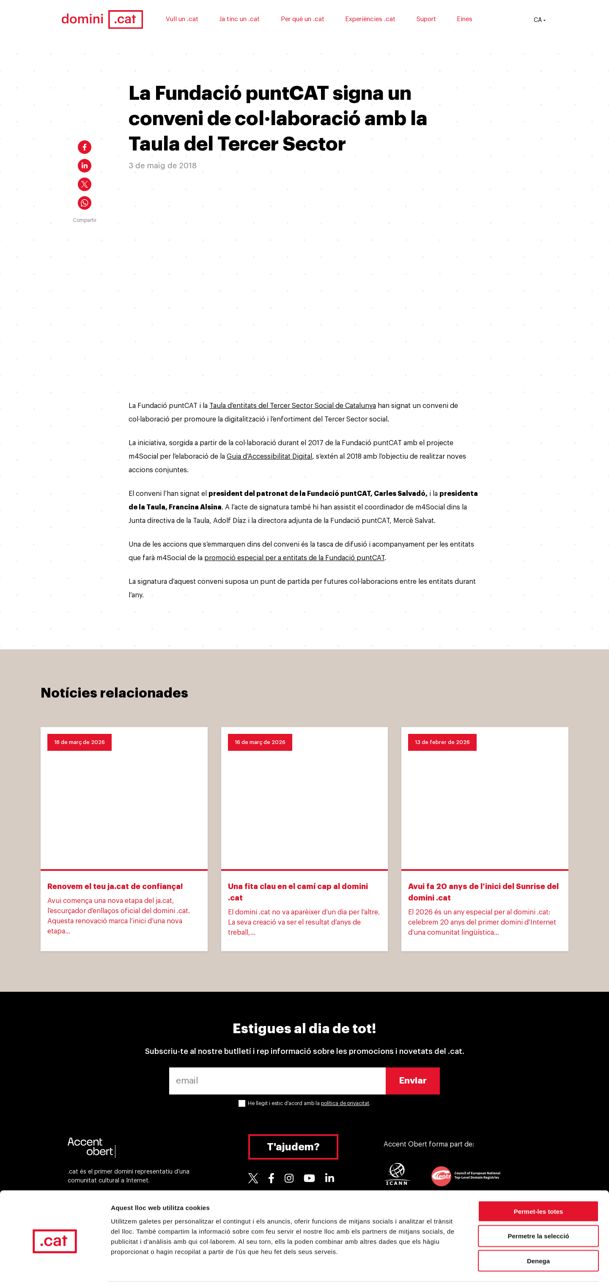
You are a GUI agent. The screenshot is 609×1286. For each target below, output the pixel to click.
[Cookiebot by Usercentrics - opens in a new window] (55, 1269)
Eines (477, 20)
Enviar (413, 1080)
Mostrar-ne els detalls (487, 1269)
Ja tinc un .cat (252, 20)
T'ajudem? (293, 1147)
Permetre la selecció (538, 1207)
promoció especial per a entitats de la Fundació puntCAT (294, 558)
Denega (538, 1232)
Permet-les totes (538, 1182)
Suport (438, 20)
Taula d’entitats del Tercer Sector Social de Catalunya (292, 405)
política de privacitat (345, 1103)
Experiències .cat (383, 20)
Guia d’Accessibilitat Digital (269, 456)
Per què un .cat (315, 20)
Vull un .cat (194, 20)
